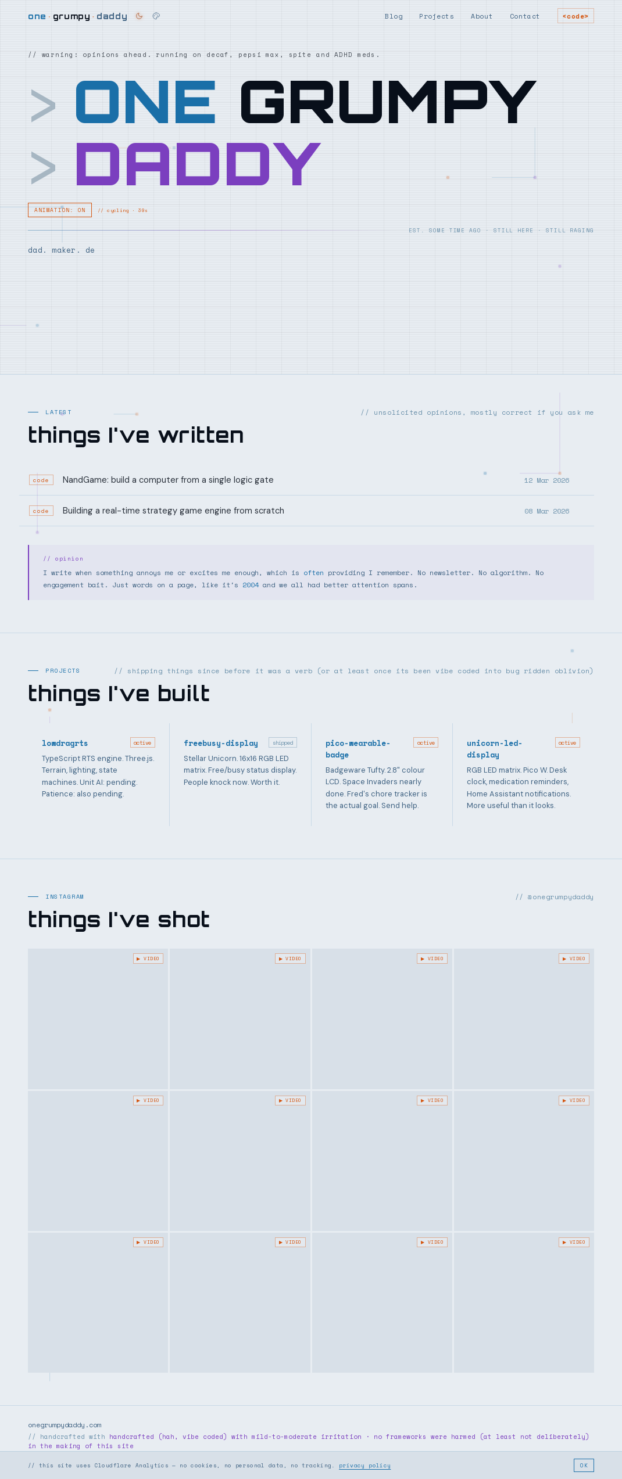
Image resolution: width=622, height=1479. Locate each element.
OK (584, 1465)
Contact (525, 16)
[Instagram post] (98, 1019)
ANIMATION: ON (59, 210)
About (482, 16)
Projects (436, 16)
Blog (393, 16)
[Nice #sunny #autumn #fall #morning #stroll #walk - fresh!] (98, 1303)
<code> (576, 16)
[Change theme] (156, 15)
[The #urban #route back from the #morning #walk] (382, 1161)
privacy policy (365, 1465)
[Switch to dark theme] (139, 15)
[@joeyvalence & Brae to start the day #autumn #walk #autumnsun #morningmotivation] (240, 1161)
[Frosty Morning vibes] (382, 1019)
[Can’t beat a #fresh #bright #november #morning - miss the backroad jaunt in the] (524, 1161)
